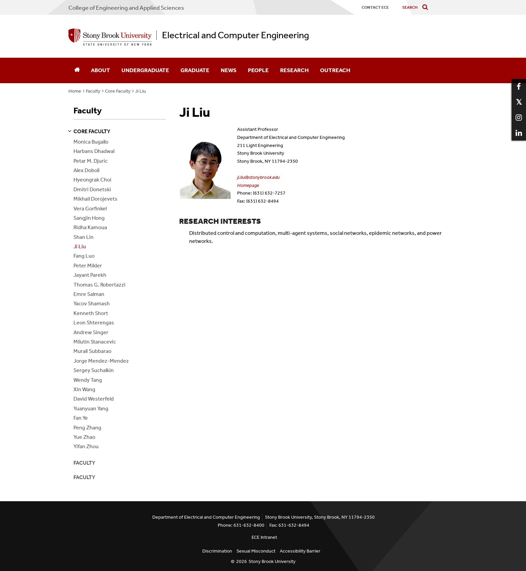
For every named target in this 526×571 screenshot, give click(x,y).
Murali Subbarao (92, 351)
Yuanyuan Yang (90, 408)
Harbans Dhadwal (93, 151)
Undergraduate (145, 70)
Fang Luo (84, 256)
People (258, 70)
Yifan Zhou (86, 446)
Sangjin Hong (89, 218)
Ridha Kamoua (90, 227)
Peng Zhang (87, 427)
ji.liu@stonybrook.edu (258, 177)
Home (74, 91)
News (228, 70)
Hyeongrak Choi (92, 179)
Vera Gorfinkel (90, 208)
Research (294, 70)
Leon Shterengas (93, 322)
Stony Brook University (272, 561)
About (100, 70)
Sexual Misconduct (255, 551)
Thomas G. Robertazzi (99, 284)
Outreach (335, 70)
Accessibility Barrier (300, 551)
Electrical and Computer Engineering (235, 35)
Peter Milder (87, 265)
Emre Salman (88, 294)
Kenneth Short (90, 313)
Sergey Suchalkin (93, 370)
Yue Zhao (84, 437)
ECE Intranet (264, 537)
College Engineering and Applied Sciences (126, 7)
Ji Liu (140, 91)
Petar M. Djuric (90, 161)
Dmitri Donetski (92, 189)
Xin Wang (84, 389)
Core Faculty (117, 91)
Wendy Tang (87, 380)
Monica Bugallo (90, 142)
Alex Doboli (86, 170)
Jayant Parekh (89, 275)
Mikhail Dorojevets (95, 199)
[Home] (76, 70)
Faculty (93, 91)
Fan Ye (80, 418)
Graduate (194, 70)
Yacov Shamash (91, 303)
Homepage (248, 185)
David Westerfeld (93, 399)
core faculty (91, 131)
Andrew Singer (90, 332)
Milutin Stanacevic (94, 342)
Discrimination (217, 551)
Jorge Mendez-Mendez (101, 361)
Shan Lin (83, 237)
